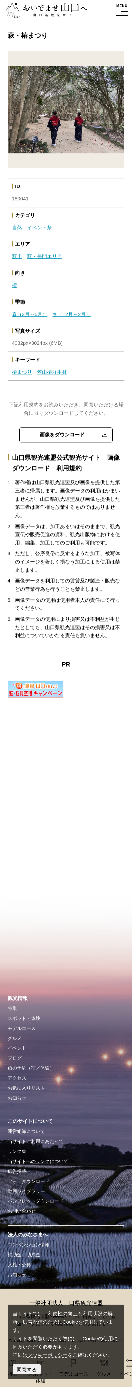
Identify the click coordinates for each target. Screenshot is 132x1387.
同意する (27, 1369)
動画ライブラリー (26, 1191)
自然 (17, 227)
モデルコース (22, 1028)
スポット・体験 (24, 1018)
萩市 (17, 256)
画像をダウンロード (62, 434)
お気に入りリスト (26, 1088)
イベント (17, 1048)
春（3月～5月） (30, 314)
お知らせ (17, 1098)
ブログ (15, 1058)
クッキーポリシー (48, 1355)
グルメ (15, 1038)
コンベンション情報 (29, 1244)
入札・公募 (19, 1264)
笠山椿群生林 (52, 372)
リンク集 (17, 1151)
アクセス (17, 1078)
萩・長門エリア (44, 256)
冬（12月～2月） (71, 314)
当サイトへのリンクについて (38, 1161)
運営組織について (26, 1131)
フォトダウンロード (29, 1181)
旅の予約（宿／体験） (31, 1068)
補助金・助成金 (24, 1254)
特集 (12, 1008)
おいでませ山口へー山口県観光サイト (45, 11)
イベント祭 (39, 227)
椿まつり (22, 372)
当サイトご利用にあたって (36, 1141)
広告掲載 (17, 1171)
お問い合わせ (22, 1211)
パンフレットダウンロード (36, 1201)
